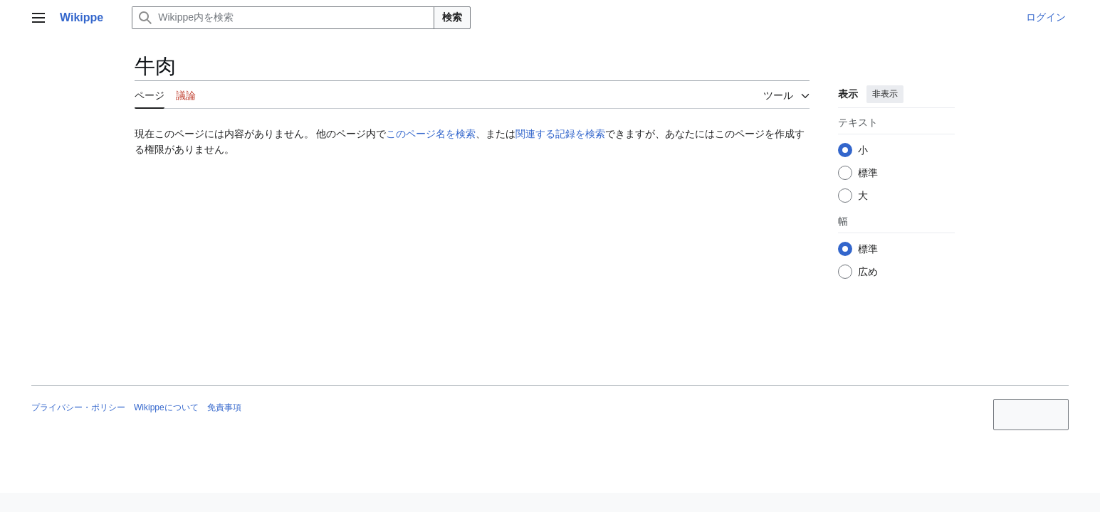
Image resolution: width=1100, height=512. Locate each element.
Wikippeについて (166, 407)
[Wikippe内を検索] (283, 17)
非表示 (884, 94)
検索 (452, 17)
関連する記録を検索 (560, 133)
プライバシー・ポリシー (78, 407)
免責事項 (224, 407)
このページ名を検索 (431, 133)
